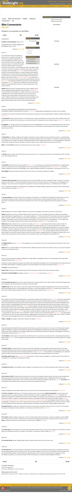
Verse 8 (3, 208)
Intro (5, 39)
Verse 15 (4, 345)
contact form (59, 487)
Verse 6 (3, 177)
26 (4, 35)
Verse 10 (4, 240)
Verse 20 (4, 414)
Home (4, 18)
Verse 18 (4, 373)
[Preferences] (70, 6)
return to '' (18, 49)
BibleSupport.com (11, 469)
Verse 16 (4, 364)
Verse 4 (3, 151)
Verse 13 (4, 296)
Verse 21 (4, 426)
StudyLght (10, 3)
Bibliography (30, 53)
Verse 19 (4, 387)
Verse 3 (3, 134)
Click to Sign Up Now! (63, 1)
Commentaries (14, 18)
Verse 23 (4, 446)
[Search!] (37, 43)
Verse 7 (3, 194)
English (25, 18)
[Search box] (31, 43)
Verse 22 (4, 437)
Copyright (30, 51)
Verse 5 (3, 162)
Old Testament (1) (31, 61)
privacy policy (23, 485)
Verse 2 (3, 106)
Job (13, 21)
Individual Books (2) (32, 63)
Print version (30, 49)
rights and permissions (35, 485)
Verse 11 (4, 255)
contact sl (45, 485)
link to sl (58, 485)
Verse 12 (4, 279)
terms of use (15, 485)
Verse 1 (3, 52)
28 (36, 35)
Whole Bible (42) (31, 59)
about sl (52, 485)
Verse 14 (4, 325)
